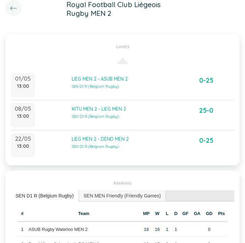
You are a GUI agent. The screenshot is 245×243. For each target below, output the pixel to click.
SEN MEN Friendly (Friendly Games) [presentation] (122, 195)
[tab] (45, 195)
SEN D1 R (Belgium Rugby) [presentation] (45, 195)
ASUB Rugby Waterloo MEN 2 (58, 229)
